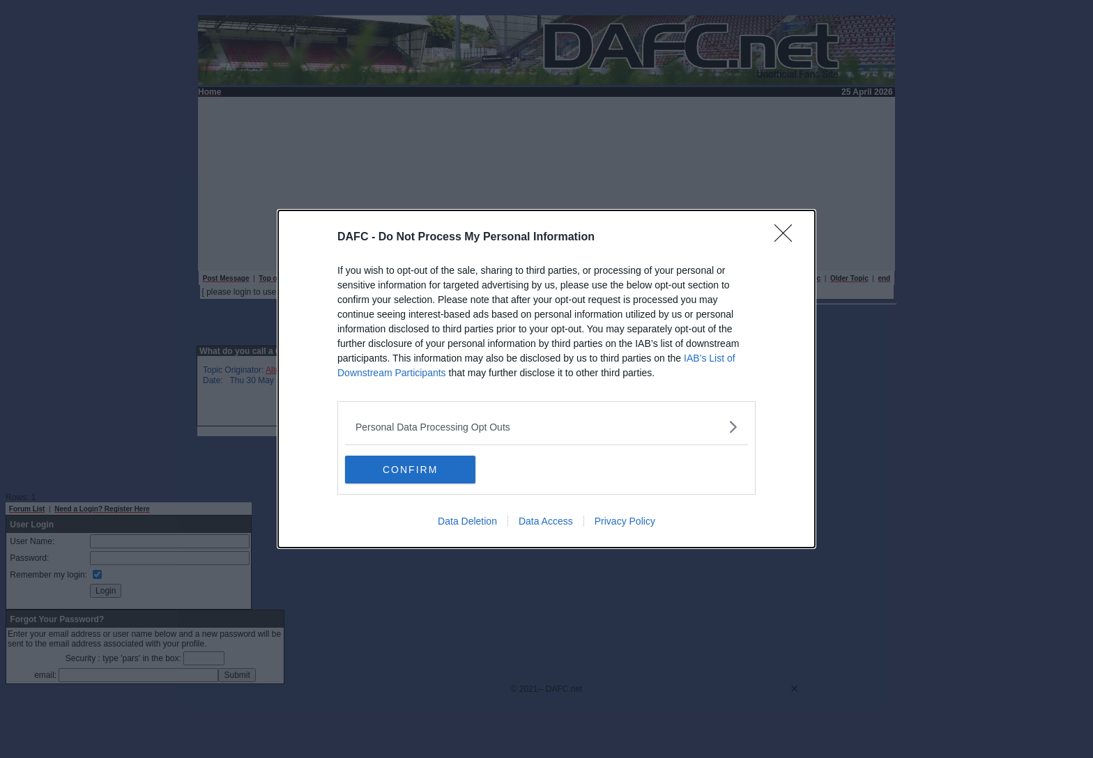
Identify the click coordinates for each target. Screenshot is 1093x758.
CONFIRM (410, 469)
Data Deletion (467, 521)
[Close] (787, 237)
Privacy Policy (625, 521)
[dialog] (546, 379)
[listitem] (546, 426)
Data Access (546, 521)
